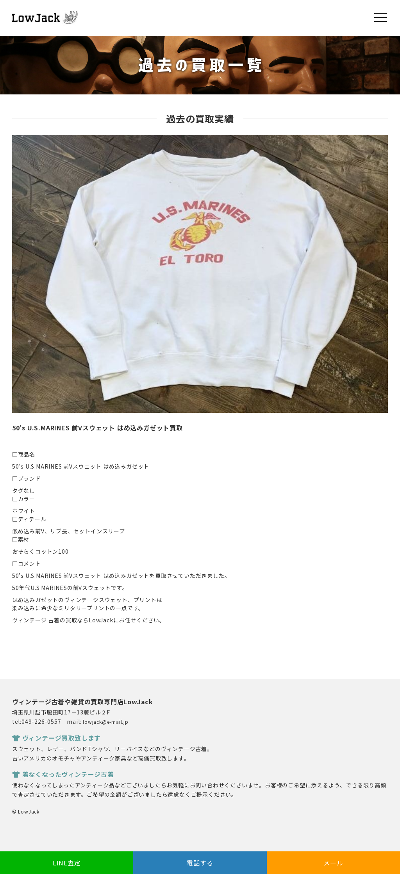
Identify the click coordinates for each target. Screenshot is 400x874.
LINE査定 (67, 862)
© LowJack (25, 811)
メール (333, 862)
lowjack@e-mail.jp (106, 721)
